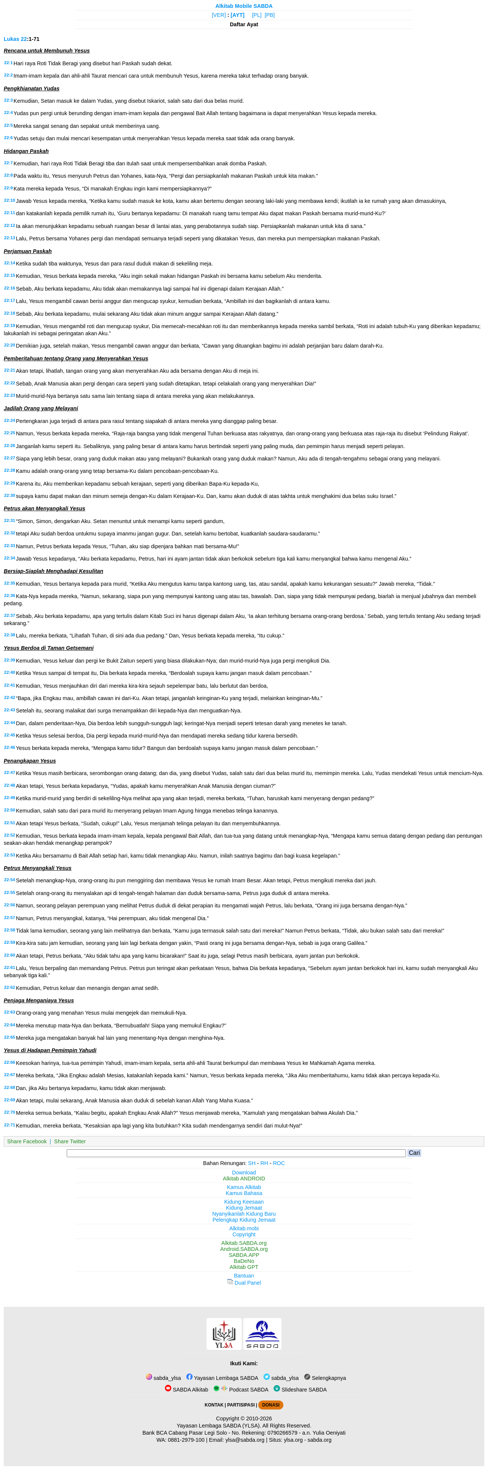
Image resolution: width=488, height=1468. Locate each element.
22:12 (9, 225)
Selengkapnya (325, 1378)
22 (24, 39)
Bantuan (244, 1276)
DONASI (270, 1405)
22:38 (9, 635)
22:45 (9, 735)
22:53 (9, 855)
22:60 (9, 955)
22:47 (9, 772)
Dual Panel (244, 1283)
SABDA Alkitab (186, 1390)
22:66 (9, 1062)
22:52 (9, 835)
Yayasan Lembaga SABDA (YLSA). (219, 1426)
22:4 (8, 112)
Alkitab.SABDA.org (244, 1243)
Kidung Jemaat (244, 1208)
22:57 (9, 917)
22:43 (9, 710)
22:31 (9, 520)
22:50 (9, 810)
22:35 (9, 583)
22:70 (9, 1112)
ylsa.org (293, 1440)
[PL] (257, 15)
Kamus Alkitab (244, 1187)
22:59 (9, 942)
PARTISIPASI (240, 1405)
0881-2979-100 (186, 1440)
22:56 (9, 905)
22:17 (9, 300)
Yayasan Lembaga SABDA (222, 1378)
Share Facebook (27, 1141)
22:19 (9, 325)
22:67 (9, 1074)
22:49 (9, 797)
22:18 (9, 313)
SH (252, 1163)
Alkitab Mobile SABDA (244, 6)
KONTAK (214, 1405)
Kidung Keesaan (244, 1202)
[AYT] (237, 15)
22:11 (9, 212)
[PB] (270, 15)
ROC (279, 1163)
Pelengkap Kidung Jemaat (244, 1220)
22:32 (9, 533)
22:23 (9, 395)
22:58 (9, 930)
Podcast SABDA (240, 1390)
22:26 (9, 445)
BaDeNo (244, 1261)
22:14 (9, 263)
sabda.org (320, 1440)
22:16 (9, 288)
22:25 (9, 432)
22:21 (9, 370)
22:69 (9, 1100)
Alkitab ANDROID (244, 1179)
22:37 (9, 615)
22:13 (9, 237)
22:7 (8, 162)
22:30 (9, 495)
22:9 (8, 188)
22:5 (8, 125)
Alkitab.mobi (244, 1228)
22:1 (8, 62)
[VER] (219, 15)
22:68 (9, 1087)
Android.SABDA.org (244, 1249)
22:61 (9, 967)
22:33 (9, 545)
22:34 (9, 558)
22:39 (9, 660)
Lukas (11, 39)
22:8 (8, 175)
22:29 (9, 483)
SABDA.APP (244, 1255)
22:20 (9, 345)
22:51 (9, 822)
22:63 (9, 1012)
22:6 (8, 137)
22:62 (9, 987)
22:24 (9, 420)
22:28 (9, 470)
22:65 (9, 1037)
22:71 (9, 1125)
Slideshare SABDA (300, 1390)
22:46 (9, 747)
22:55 (9, 892)
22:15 (9, 275)
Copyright (244, 1234)
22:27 (9, 458)
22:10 (9, 200)
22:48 (9, 785)
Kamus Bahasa (244, 1193)
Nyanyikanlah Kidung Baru (244, 1214)
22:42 (9, 697)
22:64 (9, 1025)
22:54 (9, 879)
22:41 (9, 685)
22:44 (9, 722)
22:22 (9, 383)
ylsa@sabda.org (244, 1440)
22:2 (8, 75)
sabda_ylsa (163, 1378)
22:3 (8, 100)
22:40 (9, 672)
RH (264, 1163)
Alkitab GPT (244, 1267)
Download (244, 1173)
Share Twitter (70, 1141)
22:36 (9, 595)
